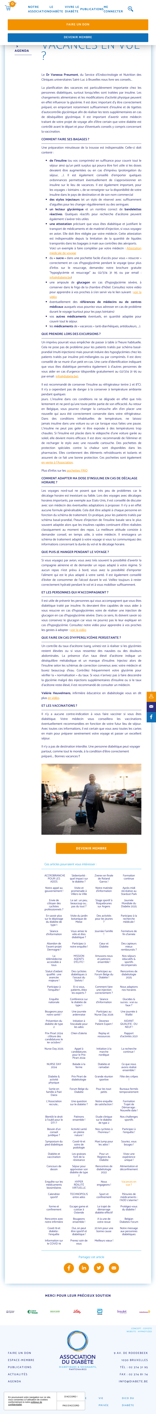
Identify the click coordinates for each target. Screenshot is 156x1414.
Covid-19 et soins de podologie (79, 1144)
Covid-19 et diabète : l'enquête (54, 1231)
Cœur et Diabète (104, 945)
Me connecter (113, 9)
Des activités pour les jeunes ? (104, 919)
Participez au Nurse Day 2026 (103, 1013)
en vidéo (53, 698)
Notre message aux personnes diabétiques (129, 1231)
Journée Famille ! (104, 933)
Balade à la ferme (79, 1066)
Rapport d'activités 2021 (129, 1035)
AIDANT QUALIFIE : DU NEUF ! (129, 1024)
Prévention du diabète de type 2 (54, 1024)
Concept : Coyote (141, 1328)
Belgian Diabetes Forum (129, 1220)
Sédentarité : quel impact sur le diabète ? (79, 878)
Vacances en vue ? (128, 1183)
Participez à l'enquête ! (54, 988)
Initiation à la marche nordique (104, 1051)
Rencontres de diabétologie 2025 (129, 974)
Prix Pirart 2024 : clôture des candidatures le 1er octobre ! (54, 1038)
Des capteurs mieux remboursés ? (129, 946)
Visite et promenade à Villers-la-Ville (79, 891)
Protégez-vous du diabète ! (128, 1208)
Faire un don (77, 24)
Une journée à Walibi (129, 1013)
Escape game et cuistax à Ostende (79, 1209)
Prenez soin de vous (78, 1242)
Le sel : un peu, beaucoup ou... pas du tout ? (78, 903)
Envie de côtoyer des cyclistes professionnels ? (53, 905)
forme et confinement (54, 1208)
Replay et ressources (104, 1035)
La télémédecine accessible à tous (54, 961)
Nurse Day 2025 (53, 1048)
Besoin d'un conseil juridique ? (54, 1132)
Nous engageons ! (104, 1183)
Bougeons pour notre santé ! (54, 1013)
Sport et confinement (103, 1196)
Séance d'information (104, 1001)
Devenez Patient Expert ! (104, 1023)
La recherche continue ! (128, 1050)
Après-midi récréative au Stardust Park (129, 891)
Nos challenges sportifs (129, 1118)
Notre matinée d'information (104, 890)
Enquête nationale (54, 1001)
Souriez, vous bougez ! (128, 1143)
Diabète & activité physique (54, 1079)
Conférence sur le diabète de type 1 (79, 1002)
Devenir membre (78, 37)
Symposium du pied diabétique (54, 1143)
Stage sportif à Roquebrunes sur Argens (103, 903)
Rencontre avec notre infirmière (54, 1220)
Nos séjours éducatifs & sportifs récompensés (129, 961)
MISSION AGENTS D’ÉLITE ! (79, 959)
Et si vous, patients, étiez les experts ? (79, 990)
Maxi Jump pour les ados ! (104, 1143)
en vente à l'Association (57, 462)
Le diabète (56, 9)
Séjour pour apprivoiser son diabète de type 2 (79, 1171)
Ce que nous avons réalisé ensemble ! (128, 1067)
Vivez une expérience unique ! (128, 1157)
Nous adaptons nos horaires (129, 988)
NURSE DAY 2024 (54, 1066)
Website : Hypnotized (139, 1331)
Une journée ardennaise (79, 1013)
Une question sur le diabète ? (79, 1103)
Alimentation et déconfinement (129, 1168)
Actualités (18, 1374)
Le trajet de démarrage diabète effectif (104, 1209)
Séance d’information (54, 933)
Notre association (39, 9)
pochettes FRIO (77, 470)
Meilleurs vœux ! (104, 1240)
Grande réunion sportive (104, 1078)
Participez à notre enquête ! (79, 945)
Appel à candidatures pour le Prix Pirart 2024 (78, 1053)
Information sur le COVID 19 (54, 1242)
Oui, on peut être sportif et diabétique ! (79, 1231)
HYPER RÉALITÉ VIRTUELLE (79, 1184)
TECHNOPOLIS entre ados (79, 1196)
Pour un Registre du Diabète (103, 1157)
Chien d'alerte (79, 1033)
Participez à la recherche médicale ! (129, 919)
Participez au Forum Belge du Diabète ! (104, 974)
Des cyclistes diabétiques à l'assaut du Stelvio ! (79, 976)
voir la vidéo (78, 630)
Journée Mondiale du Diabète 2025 (129, 903)
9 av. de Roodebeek (131, 1353)
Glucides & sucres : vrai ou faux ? (129, 1002)
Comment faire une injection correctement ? (104, 990)
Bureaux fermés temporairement (129, 1091)
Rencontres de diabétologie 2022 (104, 1169)
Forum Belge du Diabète (79, 1091)
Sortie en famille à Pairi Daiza (54, 1092)
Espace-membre (21, 1360)
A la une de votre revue (103, 1220)
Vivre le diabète (72, 9)
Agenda (14, 1381)
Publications (92, 9)
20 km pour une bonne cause (104, 1230)
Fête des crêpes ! (129, 1078)
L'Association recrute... (54, 1103)
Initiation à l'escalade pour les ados (79, 1024)
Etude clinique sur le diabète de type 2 (104, 1120)
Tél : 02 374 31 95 (134, 1367)
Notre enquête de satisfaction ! (104, 1103)
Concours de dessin (54, 1168)
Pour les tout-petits (104, 1091)
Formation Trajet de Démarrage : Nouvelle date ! (129, 1106)
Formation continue (129, 877)
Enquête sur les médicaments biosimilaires (54, 1184)
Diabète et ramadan (104, 1066)
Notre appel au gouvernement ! (54, 890)
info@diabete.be (60, 277)
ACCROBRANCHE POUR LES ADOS (54, 878)
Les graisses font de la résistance (79, 1157)
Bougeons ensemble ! (79, 1220)
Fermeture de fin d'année (129, 933)
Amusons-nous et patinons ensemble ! (104, 959)
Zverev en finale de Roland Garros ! (104, 878)
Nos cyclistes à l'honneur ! (104, 1131)
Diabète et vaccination (54, 1156)
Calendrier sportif (54, 1196)
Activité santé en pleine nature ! (79, 1132)
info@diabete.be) (67, 376)
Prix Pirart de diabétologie (79, 1078)
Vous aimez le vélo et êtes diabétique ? (79, 934)
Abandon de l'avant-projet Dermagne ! (54, 946)
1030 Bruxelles (134, 1360)
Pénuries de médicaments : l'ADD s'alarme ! (129, 1197)
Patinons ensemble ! (79, 1118)
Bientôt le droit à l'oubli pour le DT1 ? (54, 1120)
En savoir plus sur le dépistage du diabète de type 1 (54, 920)
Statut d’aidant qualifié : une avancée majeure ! (54, 976)
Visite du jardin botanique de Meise (79, 919)
